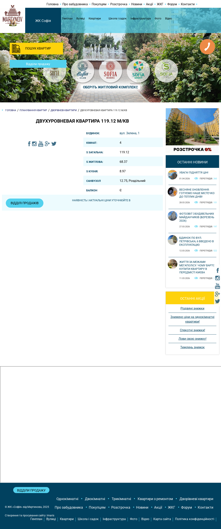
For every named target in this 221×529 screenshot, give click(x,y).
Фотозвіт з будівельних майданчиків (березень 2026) (196, 217)
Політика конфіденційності (194, 519)
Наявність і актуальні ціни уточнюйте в (101, 200)
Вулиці (80, 18)
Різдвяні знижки (192, 308)
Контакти (188, 4)
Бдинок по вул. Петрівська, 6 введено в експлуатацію (196, 241)
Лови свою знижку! (192, 339)
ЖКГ (160, 4)
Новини (136, 4)
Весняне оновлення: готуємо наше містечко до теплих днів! (197, 193)
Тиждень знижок (192, 347)
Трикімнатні (121, 499)
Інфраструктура (140, 18)
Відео (168, 18)
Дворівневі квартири (196, 499)
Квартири (95, 18)
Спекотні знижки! (192, 330)
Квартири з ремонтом (155, 499)
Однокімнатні (67, 499)
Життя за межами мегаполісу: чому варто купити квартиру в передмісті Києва (197, 267)
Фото (158, 18)
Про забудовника (75, 4)
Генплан (67, 18)
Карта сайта (162, 519)
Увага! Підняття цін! (193, 172)
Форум (172, 4)
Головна (53, 4)
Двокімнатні (95, 499)
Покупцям (99, 4)
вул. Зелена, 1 (130, 133)
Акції (149, 4)
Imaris (50, 515)
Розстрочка (118, 4)
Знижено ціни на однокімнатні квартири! (192, 319)
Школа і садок (118, 18)
